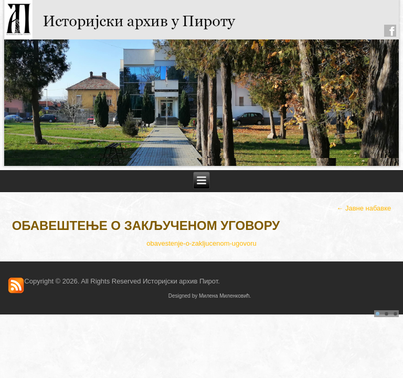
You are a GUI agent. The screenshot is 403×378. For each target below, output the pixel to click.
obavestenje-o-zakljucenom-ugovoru (201, 243)
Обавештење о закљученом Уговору (146, 225)
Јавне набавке (363, 208)
